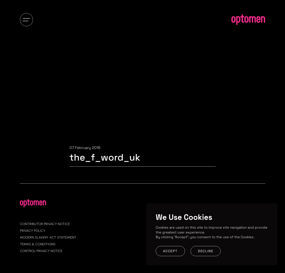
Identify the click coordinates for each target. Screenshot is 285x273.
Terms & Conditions (37, 244)
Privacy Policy (32, 231)
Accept (170, 251)
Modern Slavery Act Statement (48, 237)
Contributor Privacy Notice (45, 224)
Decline (205, 251)
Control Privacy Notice (41, 251)
